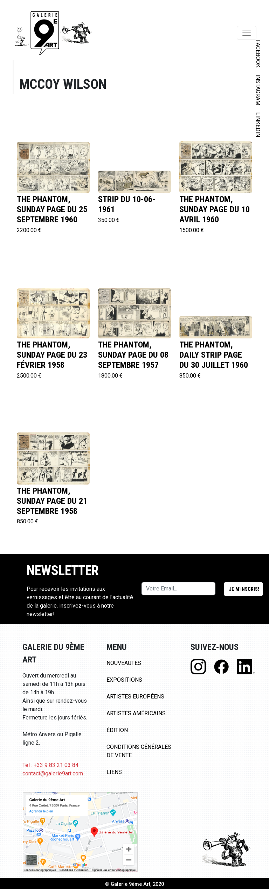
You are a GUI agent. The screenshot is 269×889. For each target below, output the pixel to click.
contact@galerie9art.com (52, 773)
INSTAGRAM (258, 89)
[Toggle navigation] (246, 33)
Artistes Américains (136, 713)
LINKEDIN (258, 124)
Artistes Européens (135, 696)
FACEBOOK (258, 53)
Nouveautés (123, 663)
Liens (114, 772)
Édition (117, 730)
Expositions (124, 679)
